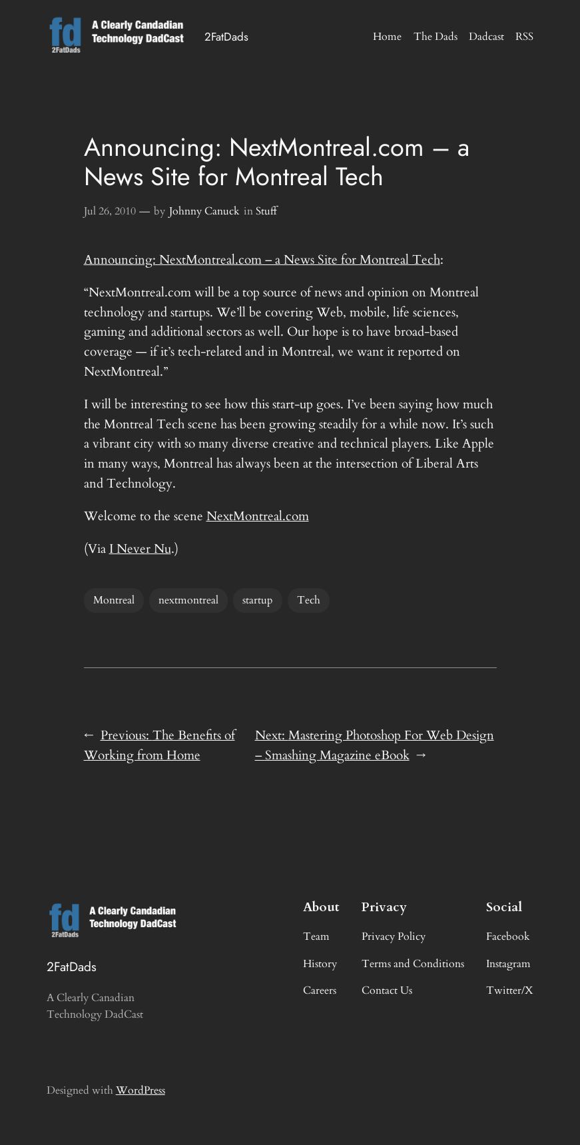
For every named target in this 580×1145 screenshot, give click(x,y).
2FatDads (226, 37)
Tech (308, 600)
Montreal (114, 600)
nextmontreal (188, 600)
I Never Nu (140, 549)
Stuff (266, 211)
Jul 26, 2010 (110, 211)
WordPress (140, 1090)
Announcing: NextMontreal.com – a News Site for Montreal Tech (262, 259)
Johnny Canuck (204, 211)
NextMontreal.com (257, 516)
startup (257, 600)
